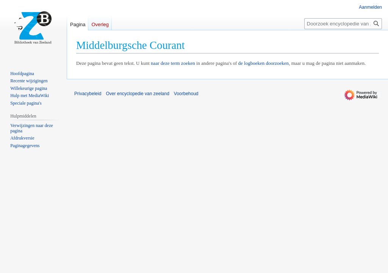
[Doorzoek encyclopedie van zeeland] (343, 23)
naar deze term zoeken (173, 63)
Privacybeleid (87, 93)
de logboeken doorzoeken (263, 63)
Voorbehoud (186, 93)
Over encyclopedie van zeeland (137, 93)
